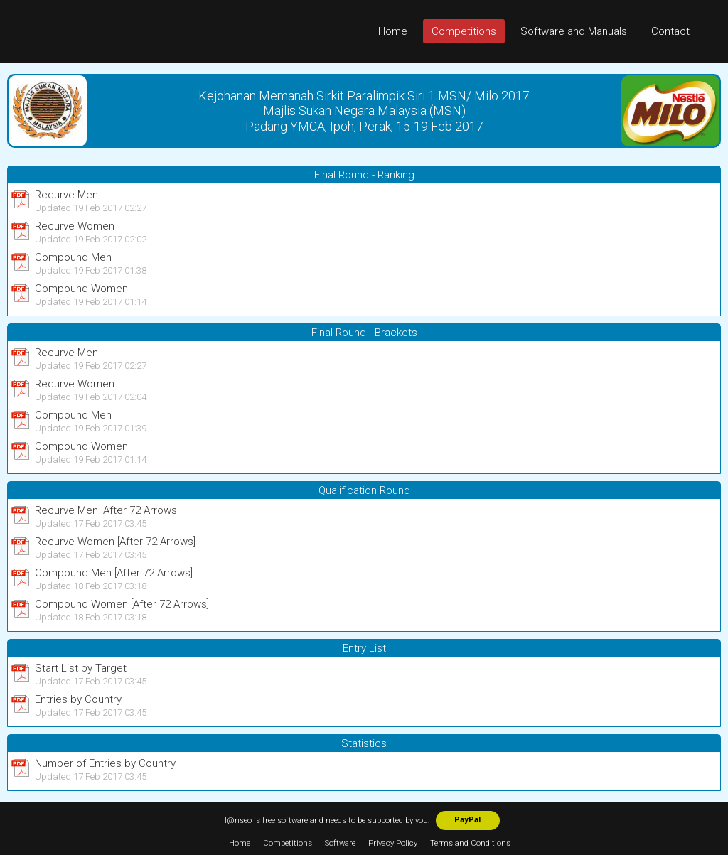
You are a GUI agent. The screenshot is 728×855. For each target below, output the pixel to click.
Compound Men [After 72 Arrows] (114, 572)
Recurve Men (66, 194)
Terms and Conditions (470, 843)
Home (392, 31)
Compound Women (81, 288)
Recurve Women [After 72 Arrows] (115, 541)
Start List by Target (81, 668)
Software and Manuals (573, 31)
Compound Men (73, 257)
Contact (670, 31)
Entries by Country (78, 699)
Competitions (464, 31)
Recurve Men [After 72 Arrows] (107, 510)
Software (340, 843)
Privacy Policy (392, 843)
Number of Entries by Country (105, 763)
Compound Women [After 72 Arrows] (122, 604)
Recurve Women (74, 226)
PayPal (467, 819)
